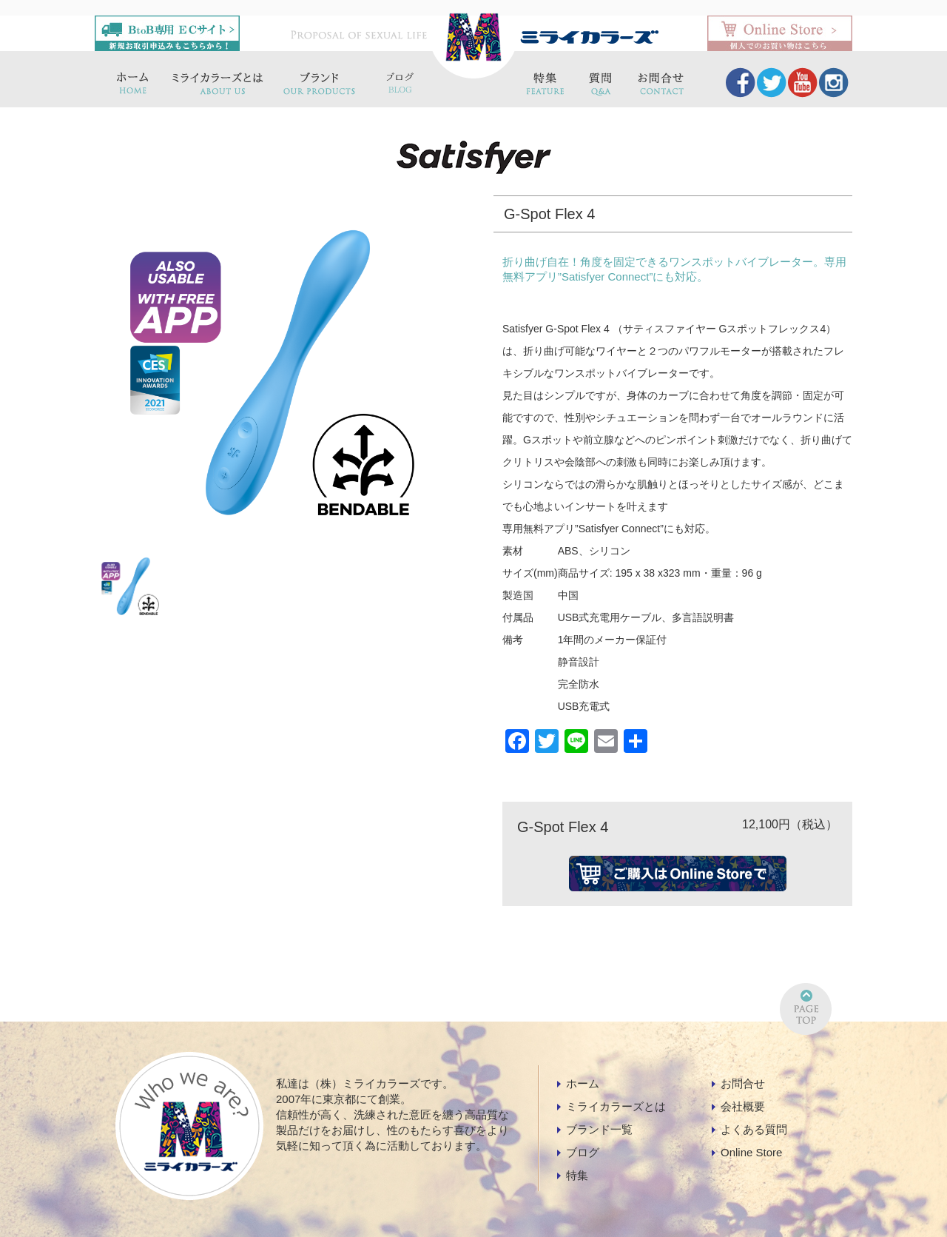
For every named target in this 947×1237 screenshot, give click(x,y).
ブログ (582, 1152)
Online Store (751, 1152)
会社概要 (743, 1106)
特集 (577, 1175)
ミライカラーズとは (616, 1106)
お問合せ (743, 1083)
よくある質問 (754, 1129)
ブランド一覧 (599, 1129)
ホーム (582, 1083)
